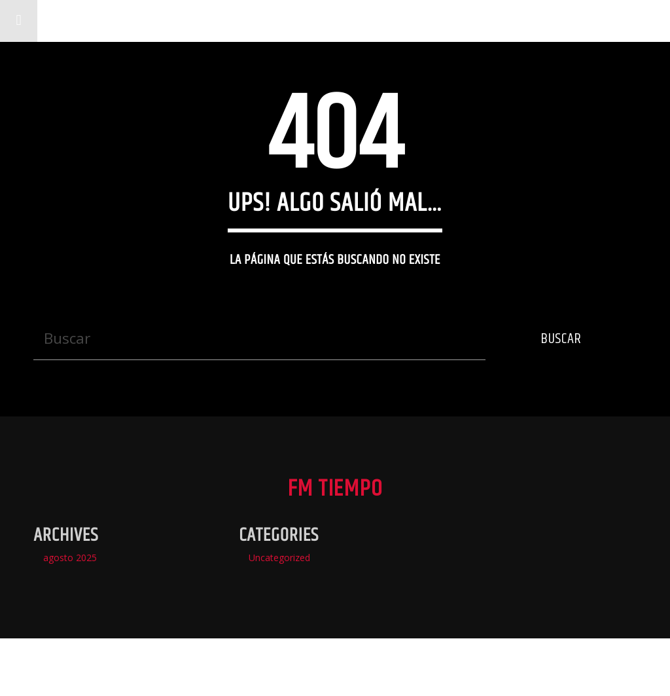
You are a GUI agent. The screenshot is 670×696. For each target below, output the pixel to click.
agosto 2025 (70, 557)
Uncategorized (279, 557)
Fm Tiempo (94, 20)
